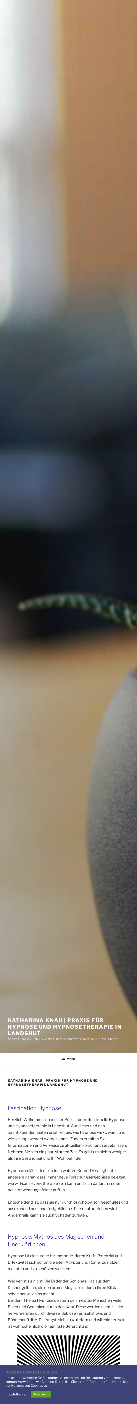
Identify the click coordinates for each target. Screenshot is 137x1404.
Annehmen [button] (40, 1394)
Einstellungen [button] (16, 1394)
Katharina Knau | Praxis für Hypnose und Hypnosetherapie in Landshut (65, 1026)
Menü (68, 1059)
